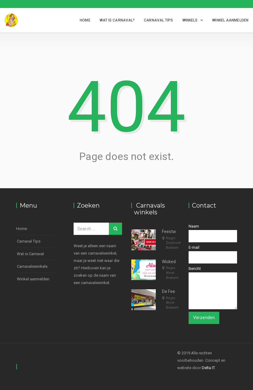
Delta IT (208, 367)
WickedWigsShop (178, 261)
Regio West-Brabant (172, 272)
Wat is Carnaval (30, 254)
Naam (213, 233)
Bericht (213, 287)
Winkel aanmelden (230, 20)
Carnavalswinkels (32, 266)
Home (85, 20)
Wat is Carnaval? (117, 20)
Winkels (190, 20)
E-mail (213, 254)
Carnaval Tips (158, 20)
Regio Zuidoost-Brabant (173, 243)
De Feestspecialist (179, 291)
